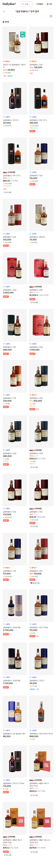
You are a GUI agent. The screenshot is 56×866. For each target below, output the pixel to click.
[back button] (4, 11)
